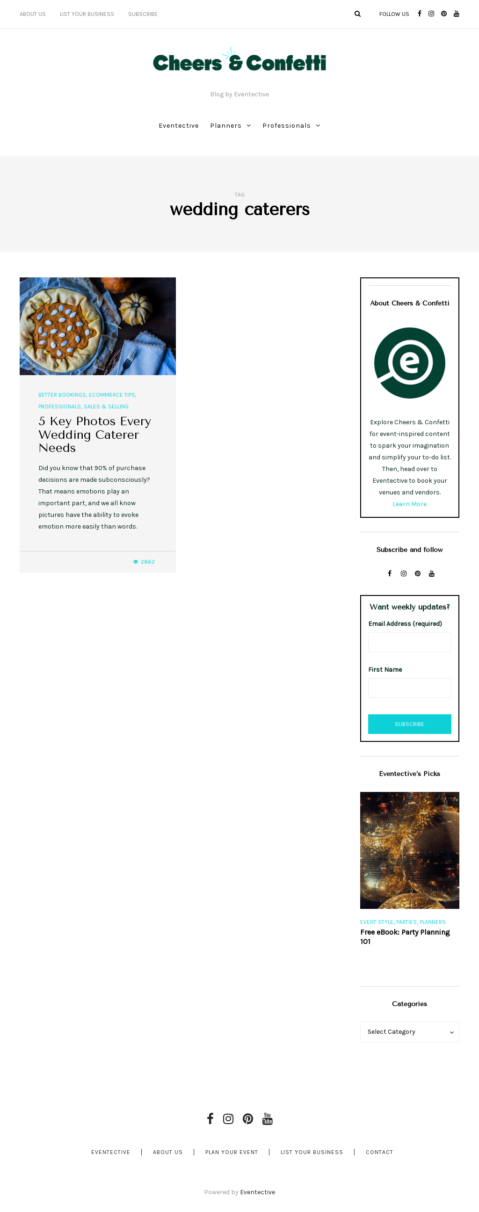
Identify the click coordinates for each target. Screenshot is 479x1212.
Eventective (179, 126)
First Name (385, 670)
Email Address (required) (405, 624)
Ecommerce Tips (112, 395)
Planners (226, 126)
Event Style (376, 922)
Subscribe (143, 14)
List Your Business (87, 14)
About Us (33, 14)
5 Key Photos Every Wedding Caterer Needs (94, 434)
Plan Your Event (231, 1152)
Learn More (409, 504)
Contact (379, 1152)
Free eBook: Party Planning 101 (405, 937)
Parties (406, 922)
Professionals (286, 126)
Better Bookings (62, 395)
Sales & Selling (106, 406)
